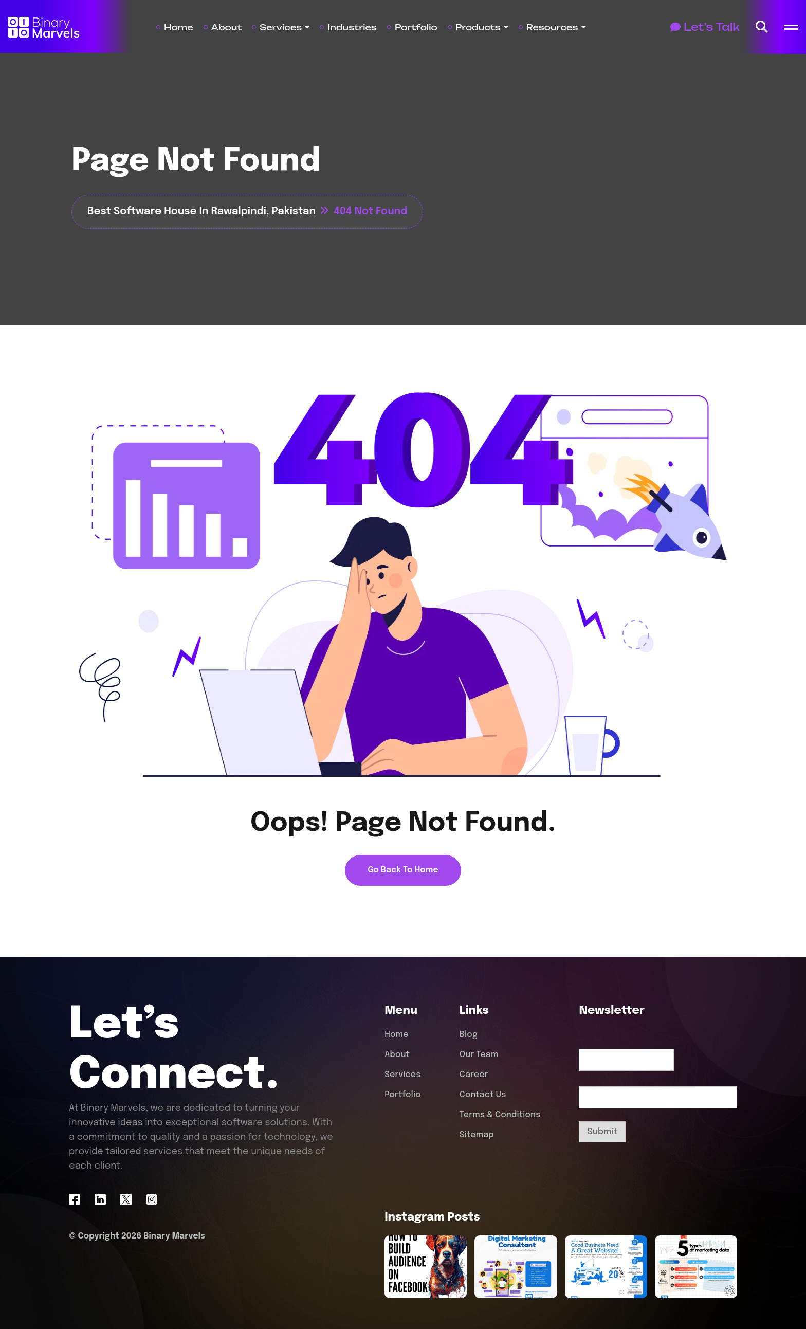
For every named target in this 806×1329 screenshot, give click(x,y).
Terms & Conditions (500, 1114)
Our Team (479, 1054)
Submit (602, 1131)
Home (178, 27)
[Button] (705, 27)
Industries (352, 27)
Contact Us (483, 1094)
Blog (469, 1034)
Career (474, 1074)
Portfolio (416, 27)
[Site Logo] (44, 27)
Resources (552, 27)
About (226, 27)
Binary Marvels (174, 1235)
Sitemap (477, 1135)
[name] (762, 27)
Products (478, 27)
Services (281, 27)
